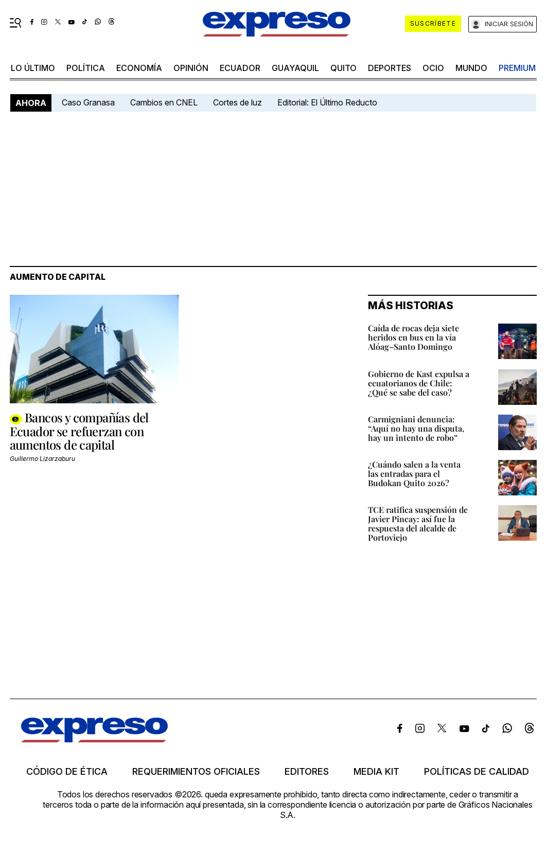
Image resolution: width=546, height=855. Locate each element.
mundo (471, 68)
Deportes (389, 68)
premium (517, 68)
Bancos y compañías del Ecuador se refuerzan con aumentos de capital (79, 431)
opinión (190, 68)
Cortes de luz (237, 102)
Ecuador (240, 68)
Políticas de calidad (476, 771)
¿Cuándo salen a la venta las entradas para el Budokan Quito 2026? (414, 473)
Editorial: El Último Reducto (327, 102)
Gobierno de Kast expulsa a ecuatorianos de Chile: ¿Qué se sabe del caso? (418, 383)
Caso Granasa (88, 102)
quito (343, 68)
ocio (433, 68)
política (85, 68)
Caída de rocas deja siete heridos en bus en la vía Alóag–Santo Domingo (413, 337)
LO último (33, 68)
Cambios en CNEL (164, 102)
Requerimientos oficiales (196, 771)
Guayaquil (295, 68)
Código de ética (67, 771)
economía (139, 68)
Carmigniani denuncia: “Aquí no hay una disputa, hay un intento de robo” (416, 428)
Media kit (376, 771)
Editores (307, 771)
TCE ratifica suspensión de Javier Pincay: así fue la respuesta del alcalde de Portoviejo (418, 523)
